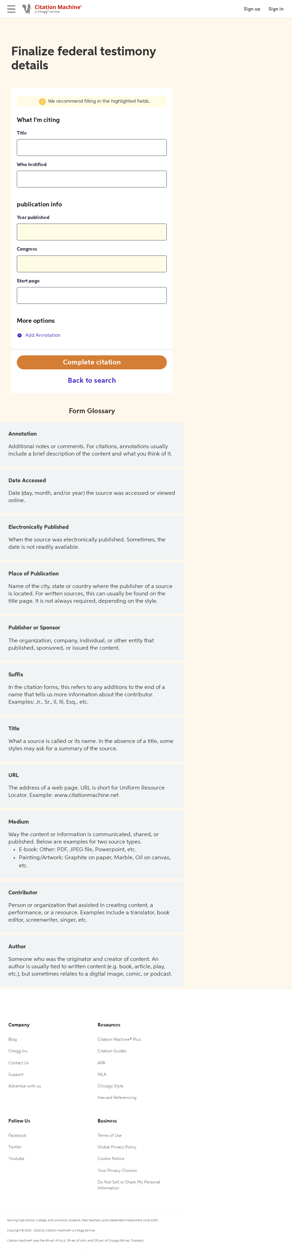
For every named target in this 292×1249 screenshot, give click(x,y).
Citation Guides (112, 1051)
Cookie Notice (111, 1159)
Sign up (252, 9)
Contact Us (18, 1063)
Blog (12, 1040)
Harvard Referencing (117, 1098)
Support (15, 1075)
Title (22, 133)
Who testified (32, 164)
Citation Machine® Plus (119, 1040)
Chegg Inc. (18, 1051)
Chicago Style (110, 1086)
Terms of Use (110, 1136)
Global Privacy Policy (117, 1147)
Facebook (17, 1136)
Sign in (276, 9)
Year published (33, 217)
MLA (102, 1075)
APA (101, 1063)
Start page (28, 281)
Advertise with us (24, 1086)
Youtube (16, 1159)
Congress (27, 249)
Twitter (15, 1147)
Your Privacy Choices (117, 1171)
